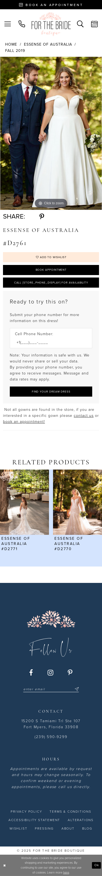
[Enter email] (51, 689)
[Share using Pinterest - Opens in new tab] (41, 216)
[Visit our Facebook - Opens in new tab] (31, 672)
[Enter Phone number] (48, 342)
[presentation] (24, 502)
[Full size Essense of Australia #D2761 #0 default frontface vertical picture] (51, 133)
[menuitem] (8, 24)
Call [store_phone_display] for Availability (51, 282)
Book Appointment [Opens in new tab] (51, 270)
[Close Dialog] (4, 865)
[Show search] (80, 24)
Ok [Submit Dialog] (96, 865)
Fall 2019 (15, 50)
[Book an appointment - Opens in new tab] (51, 4)
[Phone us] (22, 24)
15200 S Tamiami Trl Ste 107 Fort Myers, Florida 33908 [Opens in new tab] (51, 724)
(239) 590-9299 (51, 737)
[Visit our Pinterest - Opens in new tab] (70, 672)
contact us (84, 415)
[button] (8, 24)
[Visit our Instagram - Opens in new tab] (51, 672)
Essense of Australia (48, 44)
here (66, 872)
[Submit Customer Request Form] (51, 392)
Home (11, 44)
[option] (51, 133)
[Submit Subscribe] (76, 689)
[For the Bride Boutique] (51, 24)
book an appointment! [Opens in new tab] (24, 421)
